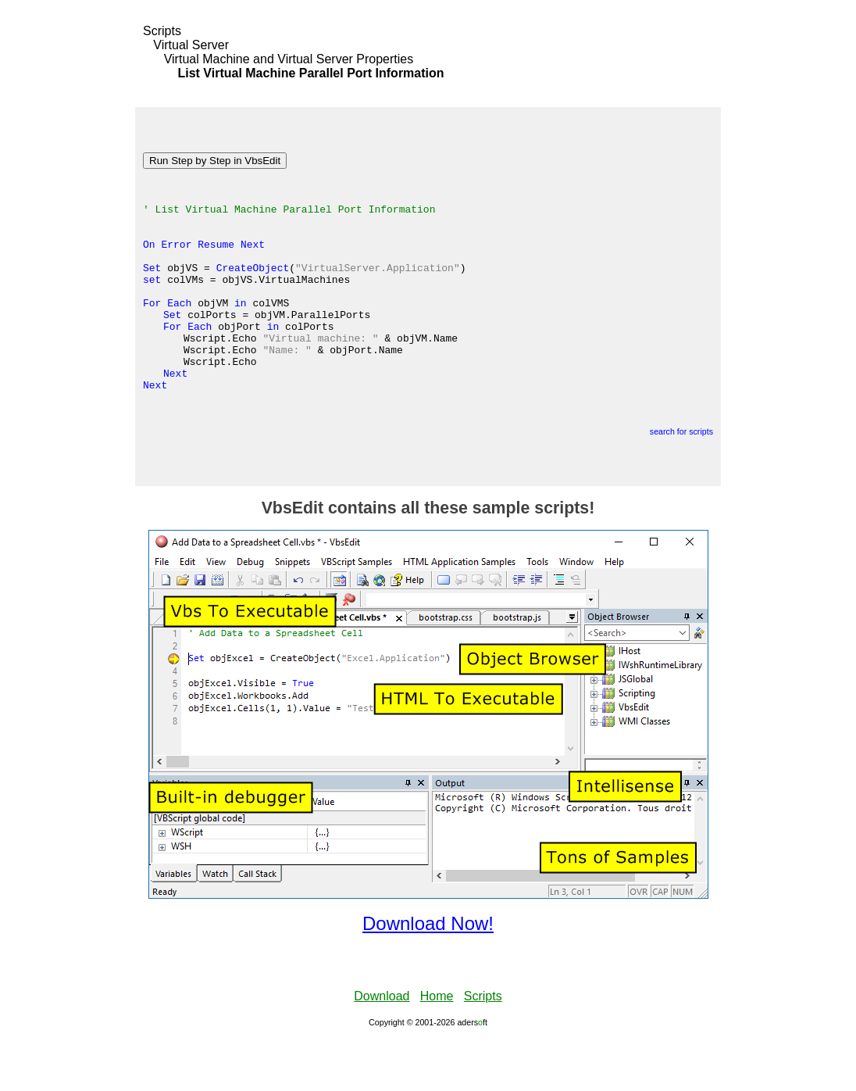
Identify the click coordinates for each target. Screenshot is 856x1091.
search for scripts (681, 483)
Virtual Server (191, 45)
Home (437, 1047)
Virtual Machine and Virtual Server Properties (289, 59)
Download (381, 1047)
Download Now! (428, 974)
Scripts (162, 31)
